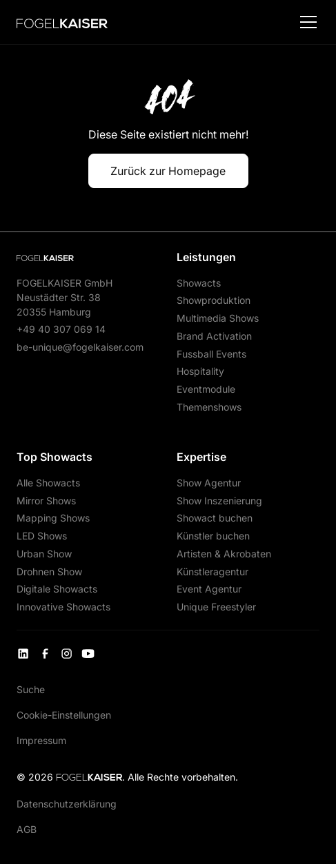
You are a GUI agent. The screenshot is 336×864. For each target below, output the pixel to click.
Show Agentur (209, 482)
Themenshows (209, 407)
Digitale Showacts (57, 589)
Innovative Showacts (63, 607)
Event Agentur (209, 589)
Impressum (41, 740)
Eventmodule (206, 389)
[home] (62, 22)
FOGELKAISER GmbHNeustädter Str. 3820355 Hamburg (64, 297)
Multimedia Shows (218, 318)
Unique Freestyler (216, 607)
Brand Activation (214, 336)
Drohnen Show (49, 571)
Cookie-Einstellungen (64, 715)
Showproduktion (213, 300)
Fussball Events (211, 354)
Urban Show (44, 553)
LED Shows (42, 536)
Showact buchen (215, 518)
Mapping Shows (53, 518)
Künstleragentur (212, 571)
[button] (305, 22)
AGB (27, 829)
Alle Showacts (48, 482)
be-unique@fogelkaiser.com (80, 347)
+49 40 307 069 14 (61, 329)
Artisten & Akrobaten (224, 553)
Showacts (199, 283)
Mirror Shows (46, 500)
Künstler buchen (213, 536)
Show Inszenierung (219, 500)
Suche (31, 689)
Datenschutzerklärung (67, 804)
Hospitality (200, 371)
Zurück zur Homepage (168, 171)
